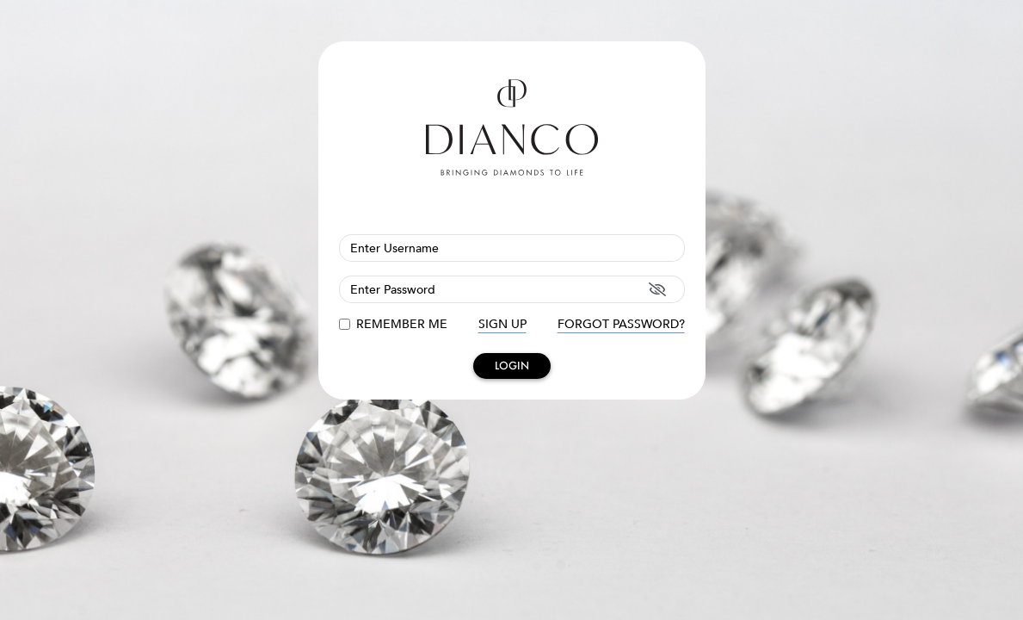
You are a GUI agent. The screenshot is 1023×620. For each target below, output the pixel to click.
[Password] (512, 289)
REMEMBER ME (401, 324)
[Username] (512, 248)
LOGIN (512, 365)
